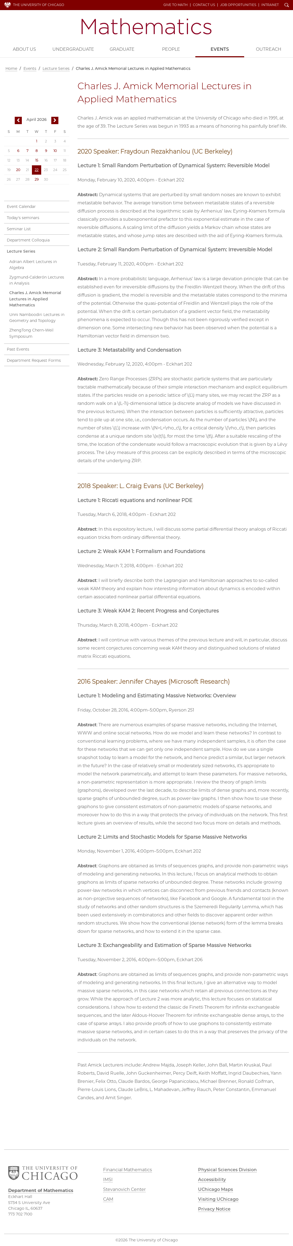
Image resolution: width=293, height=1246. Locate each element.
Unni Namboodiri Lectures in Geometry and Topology (36, 317)
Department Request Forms (34, 360)
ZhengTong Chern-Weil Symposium (31, 333)
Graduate (122, 49)
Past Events (18, 349)
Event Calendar (21, 206)
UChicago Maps (215, 1189)
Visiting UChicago (218, 1199)
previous (18, 120)
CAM (108, 1199)
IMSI (108, 1179)
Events (220, 49)
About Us (24, 49)
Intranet (270, 5)
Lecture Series (56, 68)
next (55, 120)
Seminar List (19, 228)
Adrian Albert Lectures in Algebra (33, 264)
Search (287, 5)
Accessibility (212, 1179)
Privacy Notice (214, 1209)
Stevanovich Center (124, 1189)
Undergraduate (73, 49)
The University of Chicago (38, 5)
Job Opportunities (238, 5)
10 (55, 151)
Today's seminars (23, 217)
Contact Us (204, 5)
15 (36, 160)
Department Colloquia (28, 240)
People (171, 49)
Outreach (268, 49)
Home (11, 68)
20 (18, 170)
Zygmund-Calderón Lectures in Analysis (36, 280)
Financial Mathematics (127, 1169)
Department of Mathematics (146, 26)
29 (36, 179)
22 (36, 170)
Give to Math (175, 5)
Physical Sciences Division (227, 1169)
